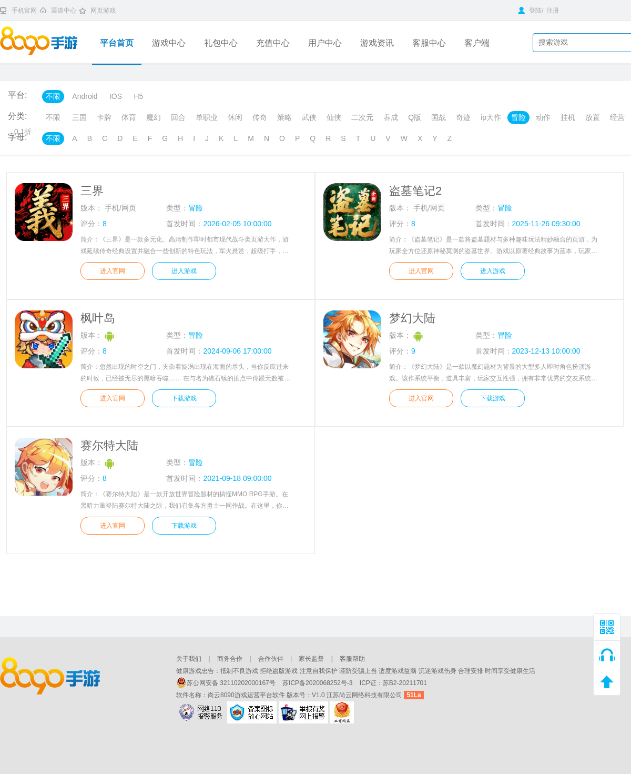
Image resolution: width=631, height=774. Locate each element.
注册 (552, 10)
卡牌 (104, 117)
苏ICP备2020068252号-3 (318, 683)
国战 (438, 117)
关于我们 (188, 658)
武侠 (309, 117)
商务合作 (229, 658)
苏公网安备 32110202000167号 (226, 683)
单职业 (207, 117)
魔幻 (153, 117)
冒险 (518, 117)
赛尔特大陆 (109, 445)
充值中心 (273, 42)
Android (84, 96)
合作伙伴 (270, 658)
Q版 (414, 117)
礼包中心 (221, 42)
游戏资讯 (377, 42)
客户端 (477, 42)
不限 (53, 96)
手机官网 (24, 10)
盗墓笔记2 (415, 190)
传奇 (259, 117)
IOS (115, 96)
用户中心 (325, 42)
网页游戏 (103, 10)
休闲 (235, 117)
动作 (543, 117)
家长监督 (311, 658)
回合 (178, 117)
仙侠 (334, 117)
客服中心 (429, 42)
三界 (92, 190)
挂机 (568, 117)
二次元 (362, 117)
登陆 (530, 10)
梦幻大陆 (412, 318)
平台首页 (117, 42)
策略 (284, 117)
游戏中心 (169, 42)
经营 (617, 117)
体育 (128, 117)
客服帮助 (352, 658)
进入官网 (112, 271)
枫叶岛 (97, 318)
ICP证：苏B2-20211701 (393, 683)
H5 (138, 96)
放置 (592, 117)
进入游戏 (184, 271)
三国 (79, 117)
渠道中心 (63, 10)
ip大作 (491, 117)
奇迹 (463, 117)
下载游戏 (184, 398)
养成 (390, 117)
